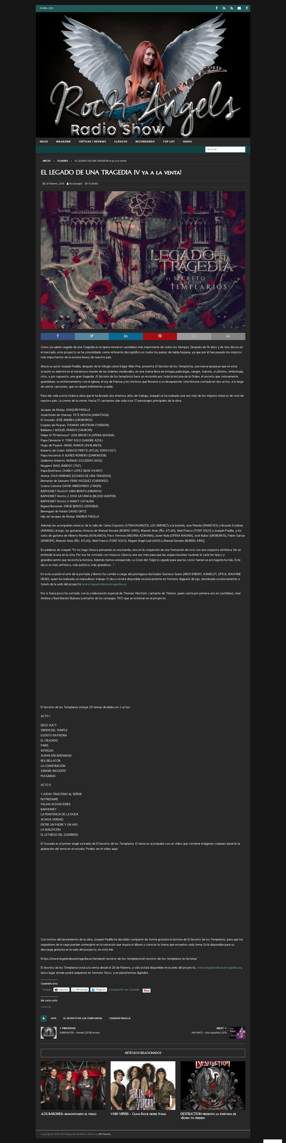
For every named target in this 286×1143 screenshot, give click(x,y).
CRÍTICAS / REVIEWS (92, 141)
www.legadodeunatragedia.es (104, 584)
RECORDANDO (145, 141)
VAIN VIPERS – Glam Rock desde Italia (138, 1114)
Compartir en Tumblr (124, 989)
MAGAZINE (63, 141)
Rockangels (76, 184)
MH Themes (105, 1134)
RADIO (187, 141)
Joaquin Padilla (119, 1018)
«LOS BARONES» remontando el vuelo (68, 1114)
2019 (53, 1018)
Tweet (47, 989)
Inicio (44, 141)
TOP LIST (169, 141)
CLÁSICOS (120, 141)
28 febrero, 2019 (55, 184)
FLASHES (93, 184)
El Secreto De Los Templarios (82, 1018)
